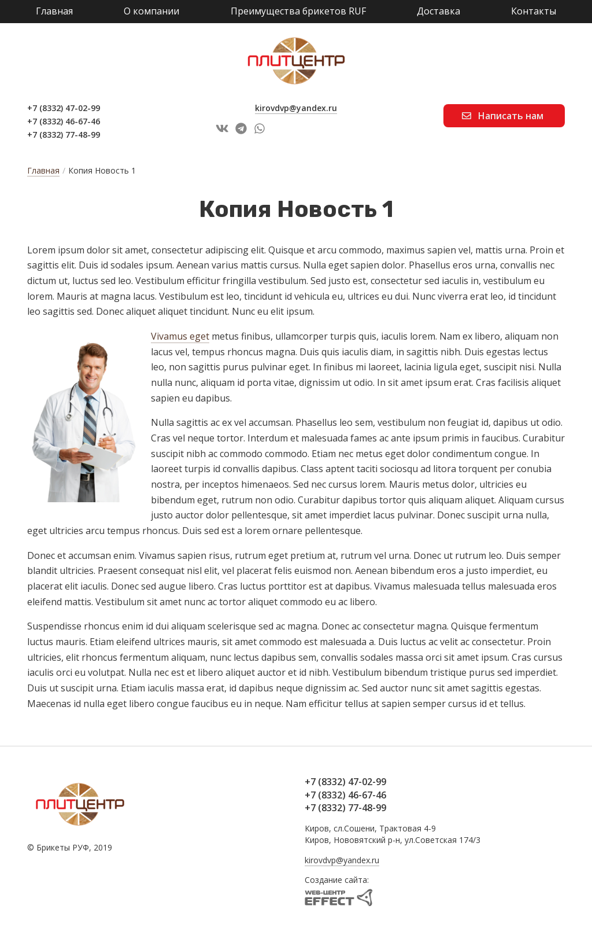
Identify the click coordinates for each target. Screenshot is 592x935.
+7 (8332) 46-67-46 (63, 121)
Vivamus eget (180, 336)
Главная (54, 11)
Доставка (438, 11)
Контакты (533, 11)
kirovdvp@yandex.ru (296, 107)
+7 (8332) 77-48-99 (63, 134)
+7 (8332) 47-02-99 (63, 107)
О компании (151, 11)
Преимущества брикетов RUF (298, 11)
